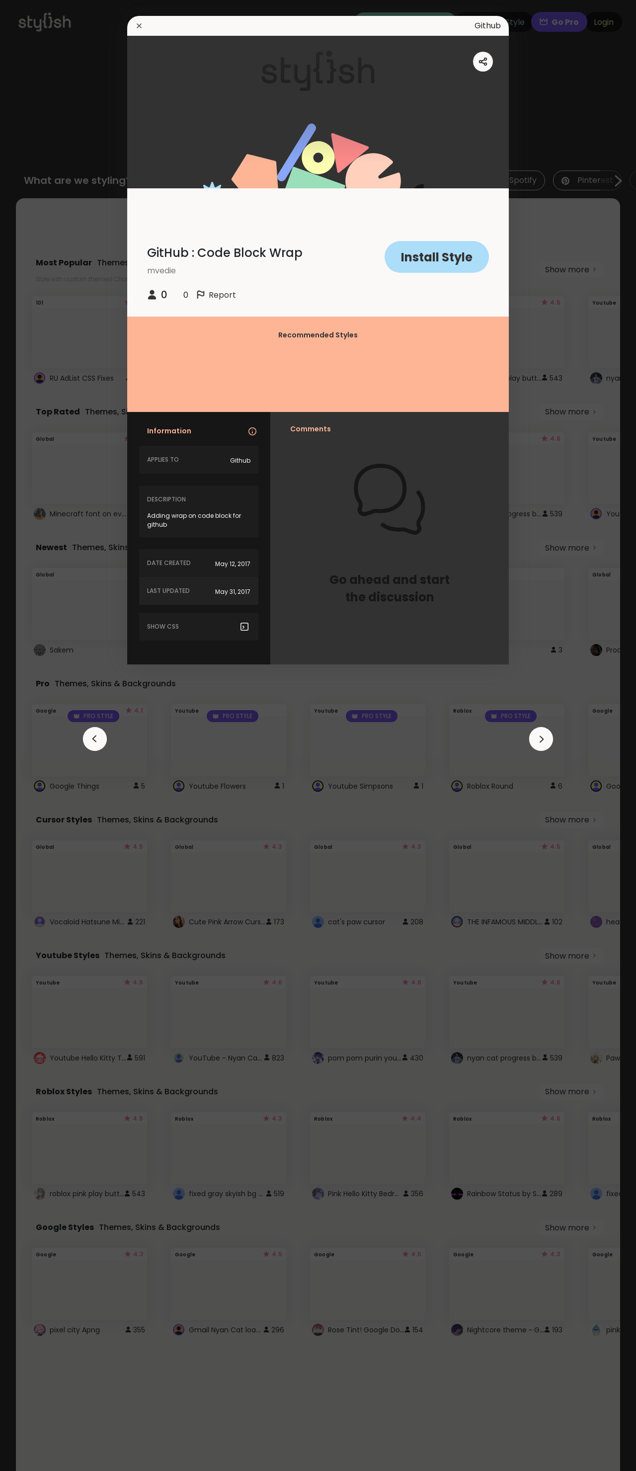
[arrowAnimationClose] (94, 739)
